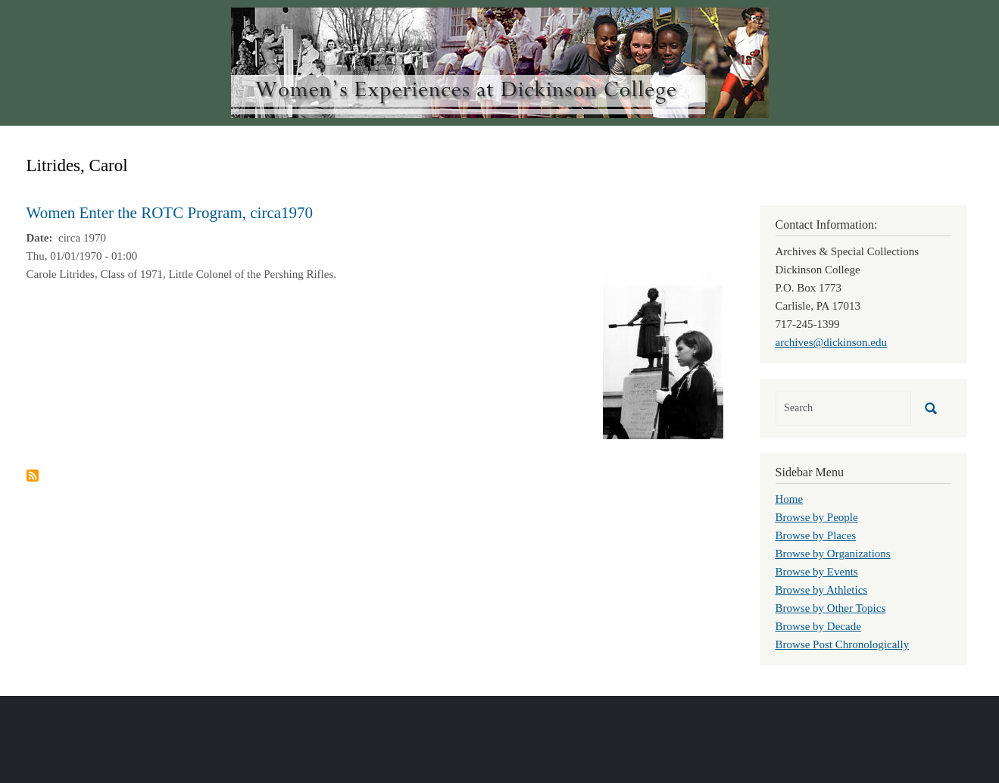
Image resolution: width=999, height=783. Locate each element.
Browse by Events (817, 572)
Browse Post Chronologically (843, 644)
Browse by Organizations (833, 553)
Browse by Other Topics (831, 608)
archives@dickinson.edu (832, 342)
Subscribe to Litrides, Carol (33, 475)
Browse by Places (816, 535)
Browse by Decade (818, 626)
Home (790, 499)
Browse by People (817, 517)
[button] (663, 354)
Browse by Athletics (822, 590)
